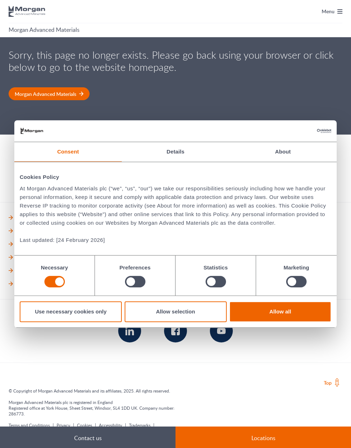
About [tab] (283, 151)
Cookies (84, 425)
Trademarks (139, 425)
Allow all (280, 311)
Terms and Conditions (29, 425)
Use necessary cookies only (70, 311)
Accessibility (110, 425)
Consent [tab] (68, 151)
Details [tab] (175, 151)
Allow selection (175, 311)
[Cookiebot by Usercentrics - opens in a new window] (300, 131)
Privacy (63, 425)
